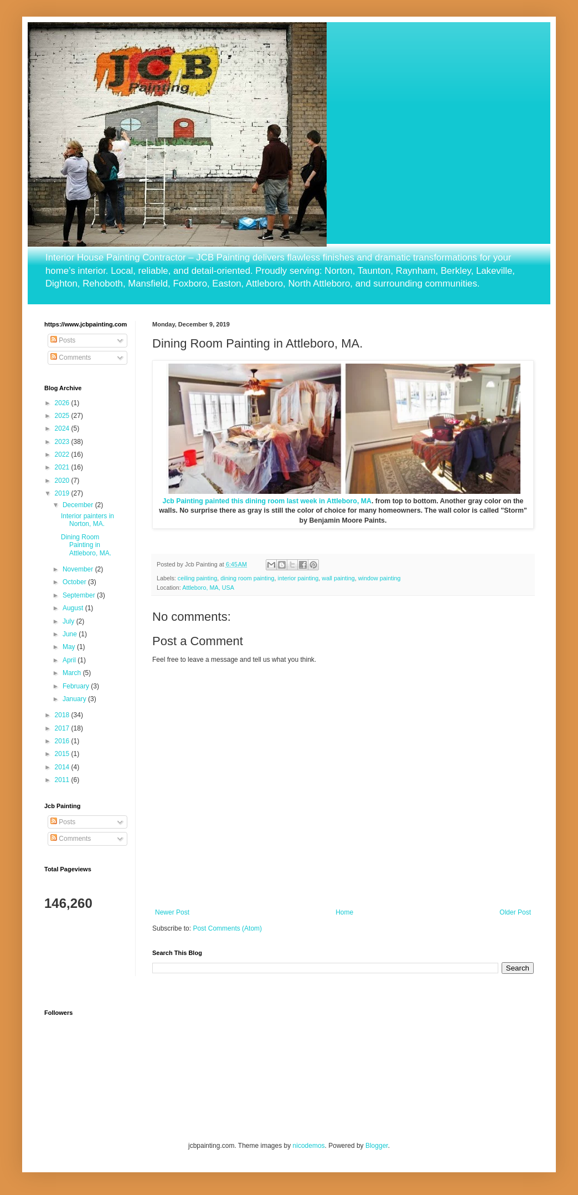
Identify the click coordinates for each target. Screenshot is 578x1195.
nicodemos (309, 1146)
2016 (63, 741)
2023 (63, 442)
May (70, 647)
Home (344, 912)
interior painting (298, 578)
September (80, 595)
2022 (63, 454)
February (77, 686)
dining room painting (247, 578)
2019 (63, 493)
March (73, 673)
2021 (63, 467)
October (75, 582)
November (79, 569)
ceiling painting (197, 578)
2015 (63, 754)
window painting (379, 578)
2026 (63, 403)
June (71, 634)
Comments (70, 357)
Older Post (515, 912)
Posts (62, 340)
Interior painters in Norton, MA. (87, 520)
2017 (63, 728)
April (70, 660)
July (69, 621)
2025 (63, 416)
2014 (63, 767)
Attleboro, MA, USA (208, 587)
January (75, 699)
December (79, 505)
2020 (63, 480)
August (74, 608)
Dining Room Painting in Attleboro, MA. (86, 545)
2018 (63, 715)
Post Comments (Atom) (227, 928)
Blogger (376, 1146)
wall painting (338, 578)
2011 (63, 780)
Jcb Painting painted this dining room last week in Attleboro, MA (267, 501)
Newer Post (172, 912)
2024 (63, 428)
